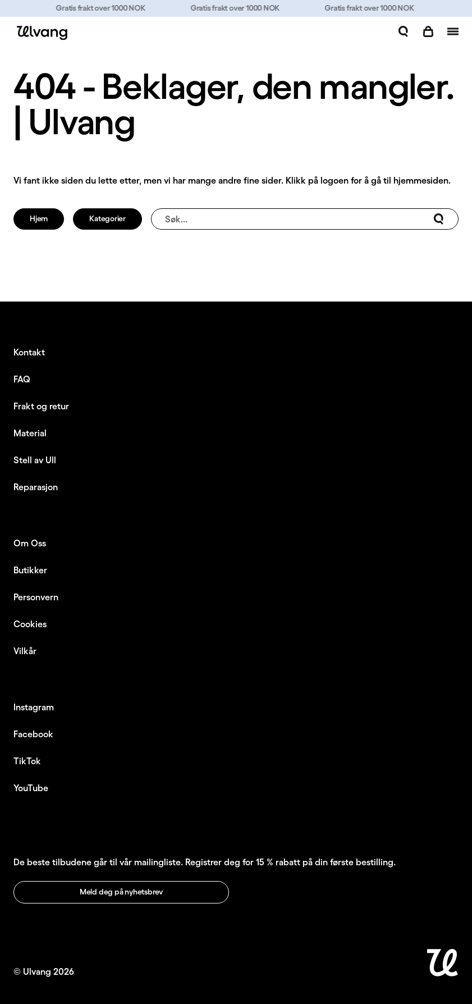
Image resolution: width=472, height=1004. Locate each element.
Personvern (35, 597)
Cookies (30, 624)
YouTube (30, 788)
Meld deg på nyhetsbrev (121, 891)
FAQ (21, 379)
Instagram (33, 707)
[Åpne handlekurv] (428, 31)
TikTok (27, 761)
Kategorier (107, 218)
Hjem (39, 218)
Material (30, 433)
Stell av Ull (34, 460)
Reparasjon (35, 487)
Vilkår (24, 651)
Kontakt (29, 352)
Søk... (304, 219)
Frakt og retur (41, 406)
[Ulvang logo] (40, 33)
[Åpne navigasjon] (453, 31)
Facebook (33, 734)
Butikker (30, 570)
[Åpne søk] (403, 31)
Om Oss (29, 543)
